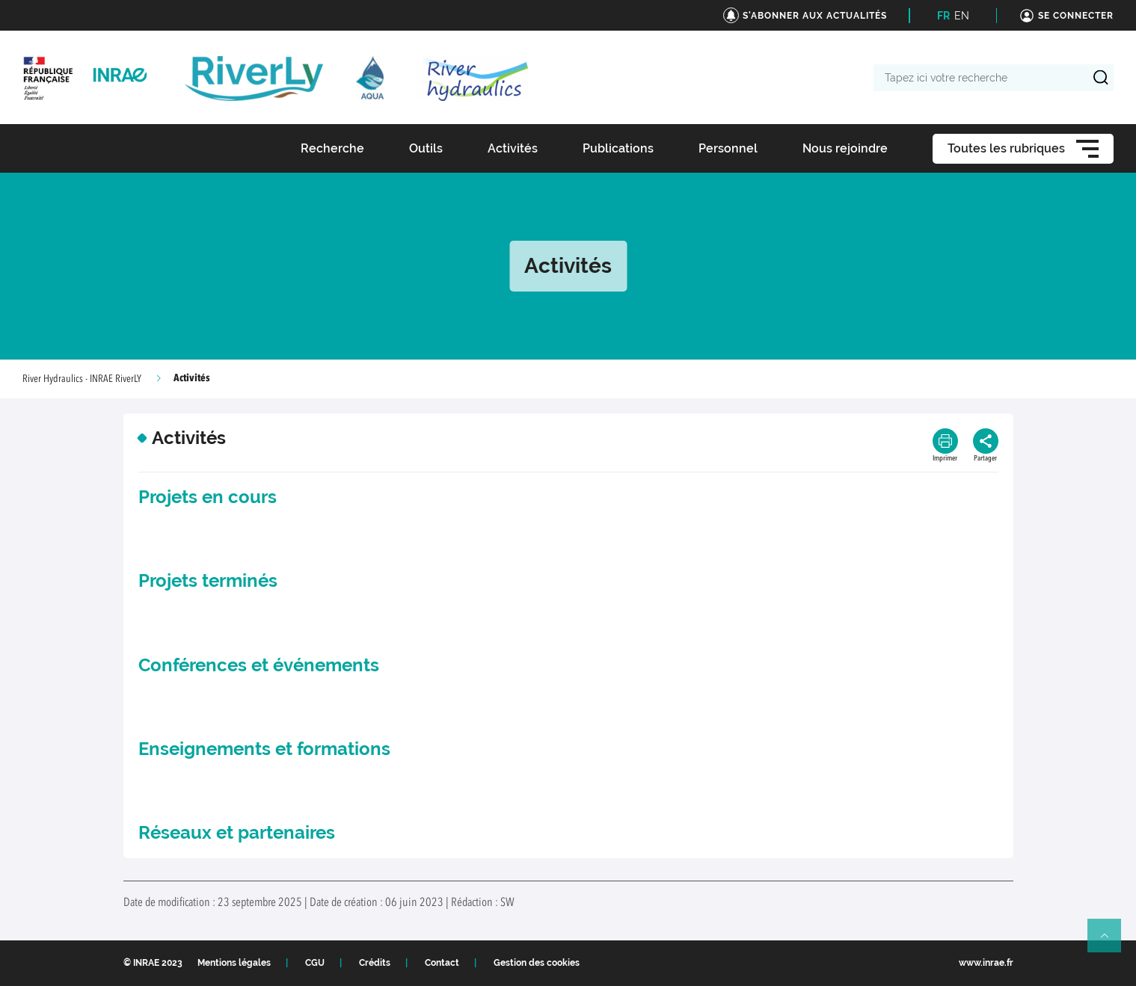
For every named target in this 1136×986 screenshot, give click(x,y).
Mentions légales (234, 963)
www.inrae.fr (986, 963)
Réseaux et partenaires (236, 832)
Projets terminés (207, 580)
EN (961, 16)
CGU (315, 963)
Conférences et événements (258, 665)
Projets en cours (207, 497)
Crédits (374, 963)
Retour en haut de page (1110, 941)
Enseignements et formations (264, 748)
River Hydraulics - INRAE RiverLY (81, 379)
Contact (442, 963)
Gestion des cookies (537, 963)
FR (943, 16)
